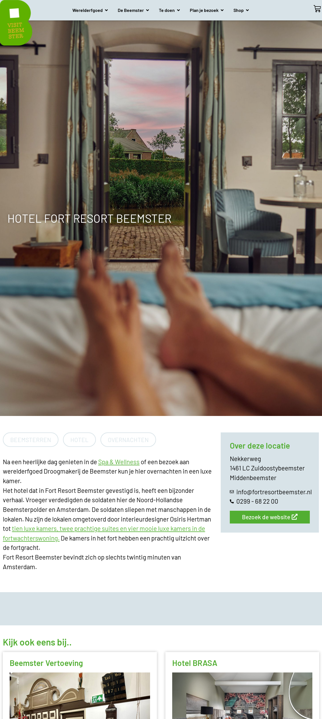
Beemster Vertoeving (46, 663)
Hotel (79, 439)
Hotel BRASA (194, 663)
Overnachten (128, 439)
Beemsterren (30, 439)
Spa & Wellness (119, 461)
